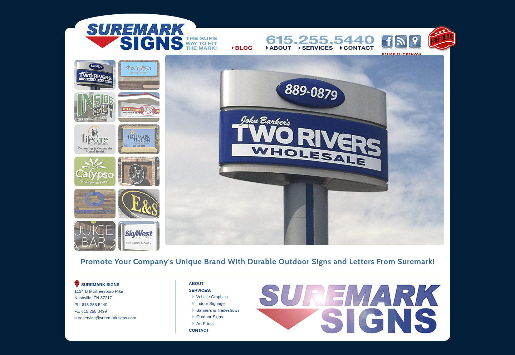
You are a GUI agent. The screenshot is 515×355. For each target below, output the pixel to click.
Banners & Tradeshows (218, 310)
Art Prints (205, 323)
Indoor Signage (210, 303)
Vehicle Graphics (212, 296)
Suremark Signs (96, 284)
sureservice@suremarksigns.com (105, 317)
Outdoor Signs (209, 316)
